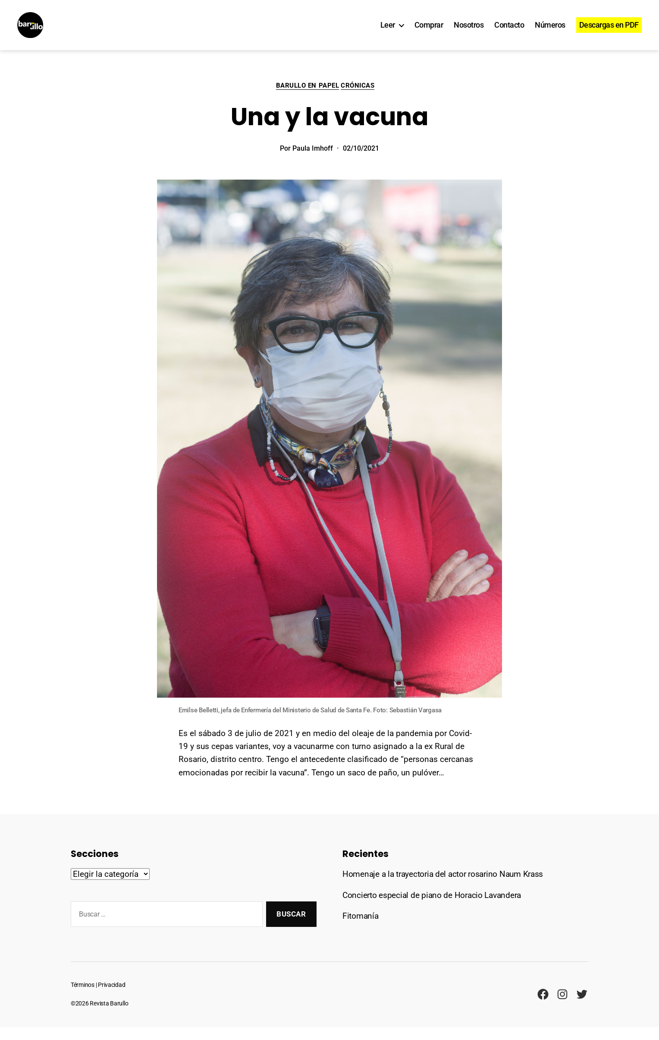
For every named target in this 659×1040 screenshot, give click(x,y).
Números (550, 31)
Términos (82, 998)
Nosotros (468, 31)
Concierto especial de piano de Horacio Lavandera (431, 908)
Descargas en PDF (609, 31)
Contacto (509, 31)
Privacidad (111, 998)
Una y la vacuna (329, 130)
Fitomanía (360, 929)
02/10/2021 (361, 161)
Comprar (428, 31)
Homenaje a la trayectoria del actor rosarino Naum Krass (442, 887)
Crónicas (357, 98)
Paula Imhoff (312, 161)
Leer (387, 31)
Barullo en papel (307, 98)
